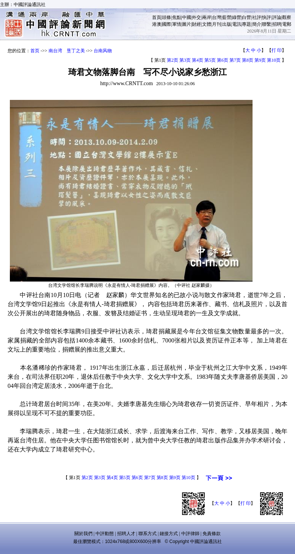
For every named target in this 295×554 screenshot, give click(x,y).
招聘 (276, 24)
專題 (246, 24)
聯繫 (266, 24)
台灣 (216, 17)
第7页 (235, 60)
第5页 (210, 60)
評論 (276, 17)
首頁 (156, 17)
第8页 (247, 60)
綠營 (236, 17)
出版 (226, 24)
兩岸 (206, 17)
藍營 (226, 17)
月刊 (216, 24)
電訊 (236, 24)
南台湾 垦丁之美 (67, 50)
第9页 (260, 60)
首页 (34, 50)
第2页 (172, 60)
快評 (266, 17)
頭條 (166, 17)
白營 (246, 17)
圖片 (186, 24)
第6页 (222, 60)
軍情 (176, 24)
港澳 (156, 24)
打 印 (276, 50)
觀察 (286, 17)
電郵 (286, 24)
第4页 (197, 60)
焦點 (176, 17)
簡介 (256, 24)
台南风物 (103, 50)
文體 (206, 24)
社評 (256, 17)
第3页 (185, 60)
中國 (186, 17)
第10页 (274, 60)
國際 (166, 24)
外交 (196, 17)
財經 (196, 24)
